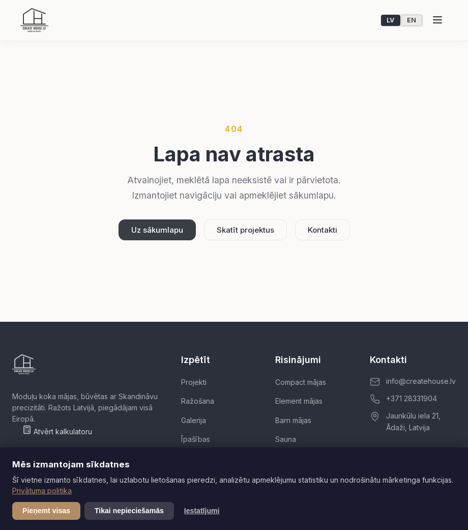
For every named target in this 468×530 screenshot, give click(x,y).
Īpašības (195, 439)
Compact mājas (300, 382)
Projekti (194, 382)
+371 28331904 (411, 398)
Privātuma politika (42, 490)
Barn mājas (293, 420)
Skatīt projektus (245, 230)
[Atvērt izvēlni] (437, 20)
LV (391, 20)
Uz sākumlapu (157, 230)
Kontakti (322, 230)
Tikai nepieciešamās (129, 511)
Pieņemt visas (46, 511)
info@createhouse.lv (421, 381)
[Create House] (34, 20)
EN (412, 20)
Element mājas (299, 401)
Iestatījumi (202, 511)
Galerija (193, 420)
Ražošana (197, 401)
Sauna (285, 439)
